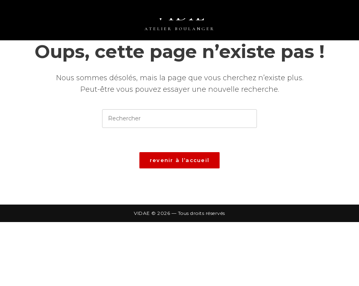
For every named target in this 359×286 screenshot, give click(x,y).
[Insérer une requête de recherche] (179, 118)
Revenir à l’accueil (180, 160)
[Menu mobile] (355, 13)
